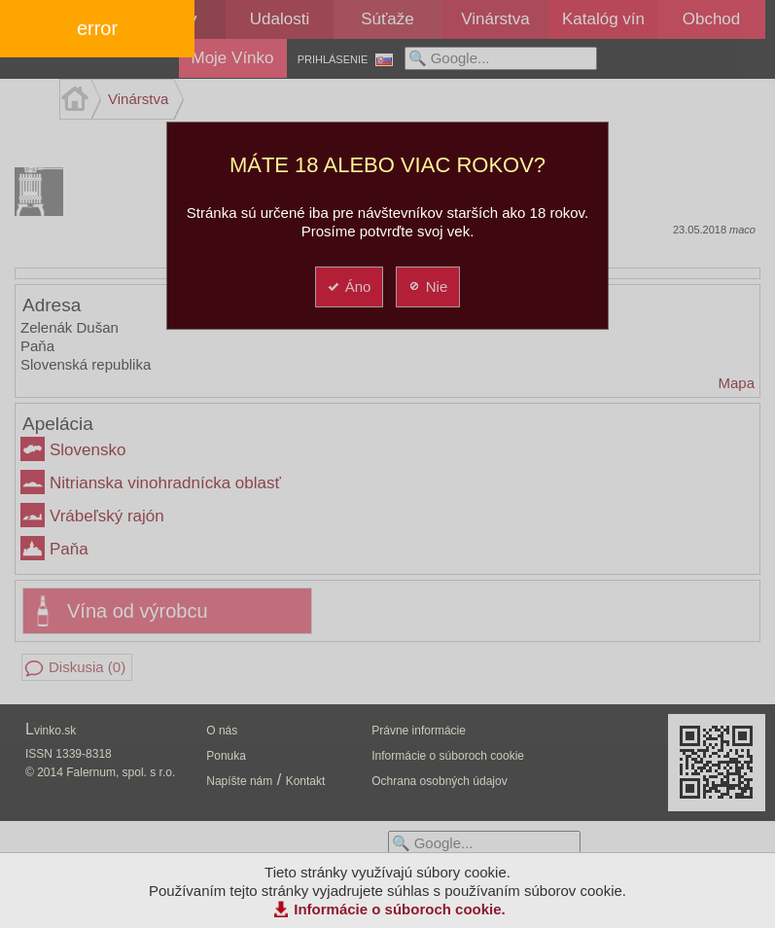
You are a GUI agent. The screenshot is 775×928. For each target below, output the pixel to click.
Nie (427, 286)
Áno (348, 286)
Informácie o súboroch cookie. (400, 909)
